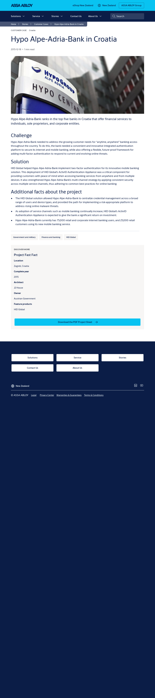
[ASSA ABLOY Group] (131, 5)
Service (36, 16)
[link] (83, 5)
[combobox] (127, 16)
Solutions (16, 16)
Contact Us (76, 16)
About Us (93, 16)
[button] (23, 16)
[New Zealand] (106, 5)
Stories (55, 16)
